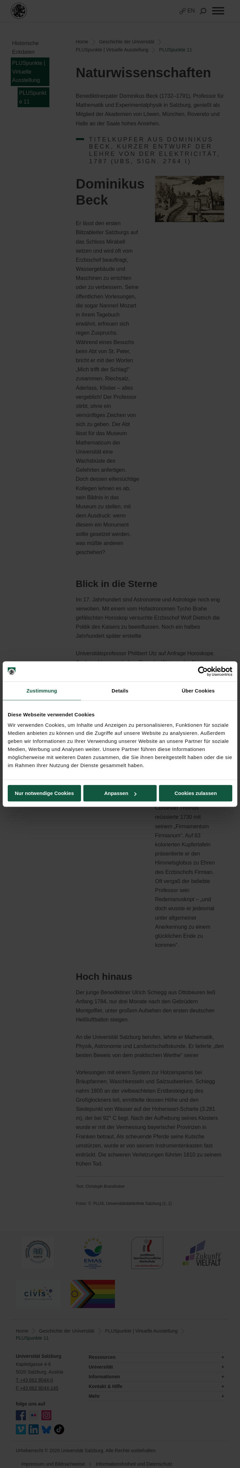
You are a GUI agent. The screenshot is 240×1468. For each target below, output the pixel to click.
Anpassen (120, 793)
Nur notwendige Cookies (44, 793)
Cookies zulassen (195, 793)
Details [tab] (120, 691)
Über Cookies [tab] (198, 691)
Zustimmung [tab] (42, 691)
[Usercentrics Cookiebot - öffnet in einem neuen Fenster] (202, 671)
